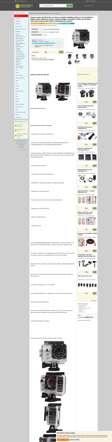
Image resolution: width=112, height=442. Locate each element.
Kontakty (80, 310)
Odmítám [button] (66, 439)
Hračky (16, 80)
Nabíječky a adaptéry (20, 58)
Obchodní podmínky (82, 305)
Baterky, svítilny (19, 35)
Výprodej (17, 15)
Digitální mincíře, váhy (20, 36)
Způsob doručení (82, 309)
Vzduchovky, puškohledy (20, 112)
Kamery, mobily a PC (45, 13)
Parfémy (17, 101)
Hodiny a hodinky (18, 75)
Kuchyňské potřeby (19, 91)
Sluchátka (18, 61)
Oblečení (17, 99)
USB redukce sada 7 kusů (85, 276)
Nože (16, 93)
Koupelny (17, 85)
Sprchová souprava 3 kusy (21, 143)
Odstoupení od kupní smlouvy (84, 308)
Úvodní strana (18, 1)
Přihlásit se (94, 1)
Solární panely (19, 63)
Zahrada (17, 114)
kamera (80, 317)
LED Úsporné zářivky (20, 54)
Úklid (16, 96)
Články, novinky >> (24, 149)
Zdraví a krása (18, 117)
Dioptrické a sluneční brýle (20, 29)
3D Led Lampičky (19, 67)
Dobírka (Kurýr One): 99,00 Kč (39, 58)
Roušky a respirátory (19, 104)
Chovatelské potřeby (19, 77)
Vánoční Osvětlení (19, 66)
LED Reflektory (19, 51)
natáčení (83, 317)
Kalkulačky (18, 45)
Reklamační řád (82, 306)
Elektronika (38, 13)
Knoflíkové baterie (19, 46)
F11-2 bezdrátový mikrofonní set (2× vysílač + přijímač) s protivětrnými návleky (87, 85)
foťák (87, 317)
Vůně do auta (21, 146)
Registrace (88, 1)
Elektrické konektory (20, 40)
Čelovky (17, 33)
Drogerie (17, 72)
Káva (16, 83)
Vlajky (16, 109)
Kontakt (24, 1)
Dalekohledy (17, 23)
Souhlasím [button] (60, 439)
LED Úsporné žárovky (20, 56)
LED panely (18, 48)
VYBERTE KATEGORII (20, 13)
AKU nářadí (17, 18)
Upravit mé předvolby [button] (74, 439)
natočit (91, 317)
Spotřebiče (18, 64)
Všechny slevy (93, 300)
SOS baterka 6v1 (21, 144)
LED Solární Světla (20, 53)
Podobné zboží (82, 311)
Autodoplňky (17, 21)
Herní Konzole (19, 41)
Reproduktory (18, 59)
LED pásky (18, 50)
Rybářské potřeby (19, 106)
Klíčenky (17, 88)
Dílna (16, 70)
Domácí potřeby (18, 26)
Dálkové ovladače (19, 38)
